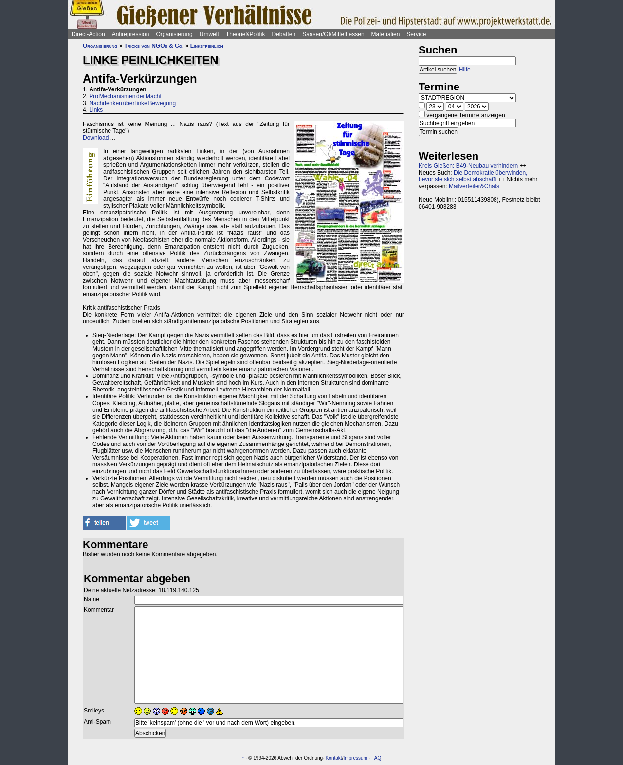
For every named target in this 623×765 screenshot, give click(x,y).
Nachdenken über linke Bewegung (132, 103)
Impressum (355, 758)
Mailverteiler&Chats (474, 186)
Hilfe (465, 69)
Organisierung (174, 34)
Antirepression (130, 34)
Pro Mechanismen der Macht (125, 96)
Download (96, 137)
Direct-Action (88, 34)
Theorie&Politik (245, 34)
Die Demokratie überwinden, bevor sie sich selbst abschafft (473, 176)
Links (96, 110)
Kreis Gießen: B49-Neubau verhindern (468, 165)
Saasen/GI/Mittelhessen (333, 34)
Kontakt (334, 758)
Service (416, 34)
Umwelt (209, 34)
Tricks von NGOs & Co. (153, 45)
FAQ (376, 758)
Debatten (284, 34)
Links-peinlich (206, 45)
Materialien (385, 34)
